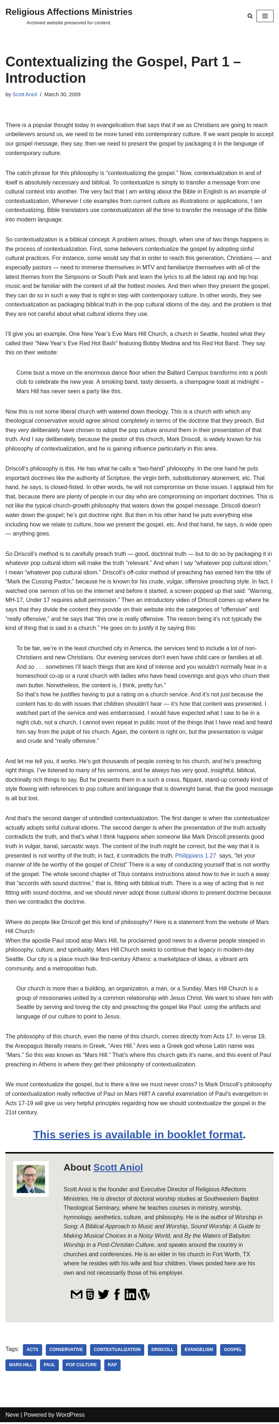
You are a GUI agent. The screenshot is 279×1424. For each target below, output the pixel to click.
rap (112, 1367)
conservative (66, 1351)
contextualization (117, 1351)
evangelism (199, 1351)
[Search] (250, 16)
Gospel (234, 1351)
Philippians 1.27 (196, 857)
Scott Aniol (24, 94)
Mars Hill (21, 1367)
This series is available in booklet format (138, 1136)
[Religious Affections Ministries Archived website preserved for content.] (69, 16)
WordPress (70, 1416)
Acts (33, 1351)
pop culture (81, 1367)
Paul (49, 1367)
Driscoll (163, 1351)
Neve (12, 1416)
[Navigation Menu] (265, 16)
